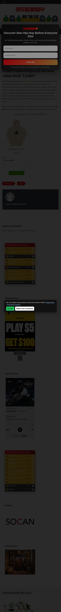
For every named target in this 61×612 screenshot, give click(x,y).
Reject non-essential (24, 309)
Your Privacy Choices (13, 304)
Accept (10, 309)
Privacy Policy (49, 302)
